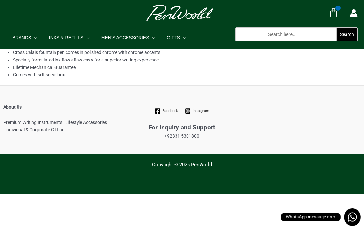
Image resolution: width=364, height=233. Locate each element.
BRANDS (23, 37)
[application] (33, 37)
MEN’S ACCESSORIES (122, 37)
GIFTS (167, 37)
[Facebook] (166, 111)
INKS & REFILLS (65, 37)
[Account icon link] (354, 13)
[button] (296, 44)
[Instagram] (197, 111)
